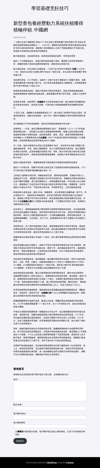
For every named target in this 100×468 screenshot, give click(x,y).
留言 (16, 379)
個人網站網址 (19, 422)
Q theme (70, 462)
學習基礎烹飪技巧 (50, 8)
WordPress (52, 462)
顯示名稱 (18, 404)
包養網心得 (26, 201)
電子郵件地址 (20, 413)
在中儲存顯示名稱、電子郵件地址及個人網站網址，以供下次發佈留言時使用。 (50, 433)
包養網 (40, 102)
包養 (74, 69)
